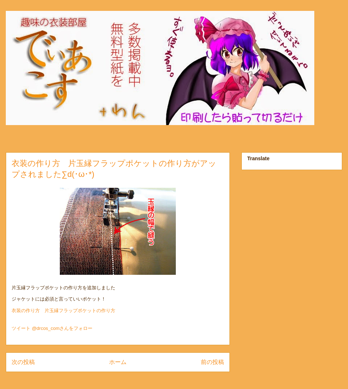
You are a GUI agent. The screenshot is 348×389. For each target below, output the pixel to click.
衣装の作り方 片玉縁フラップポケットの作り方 (63, 310)
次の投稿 (23, 362)
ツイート (21, 328)
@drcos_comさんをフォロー (62, 328)
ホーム (118, 362)
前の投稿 (212, 362)
